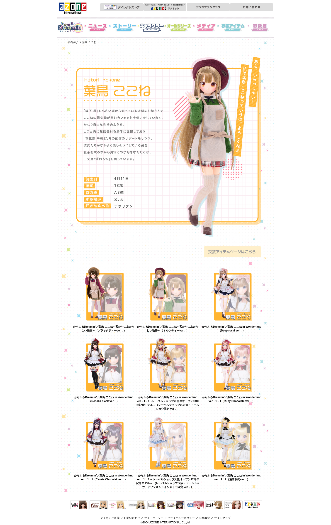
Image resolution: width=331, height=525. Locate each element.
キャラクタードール (195, 505)
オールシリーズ (179, 27)
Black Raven (137, 505)
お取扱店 (260, 27)
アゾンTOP (253, 505)
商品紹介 (73, 42)
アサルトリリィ (214, 505)
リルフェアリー (99, 505)
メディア (206, 27)
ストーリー (124, 27)
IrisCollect (156, 505)
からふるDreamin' (70, 27)
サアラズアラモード (118, 505)
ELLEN (176, 505)
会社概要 (204, 518)
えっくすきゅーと (79, 505)
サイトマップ (222, 518)
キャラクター (152, 27)
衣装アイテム (233, 27)
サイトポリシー (153, 518)
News (97, 27)
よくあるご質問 (109, 518)
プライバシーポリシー (181, 518)
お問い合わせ (132, 518)
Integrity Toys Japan (233, 505)
